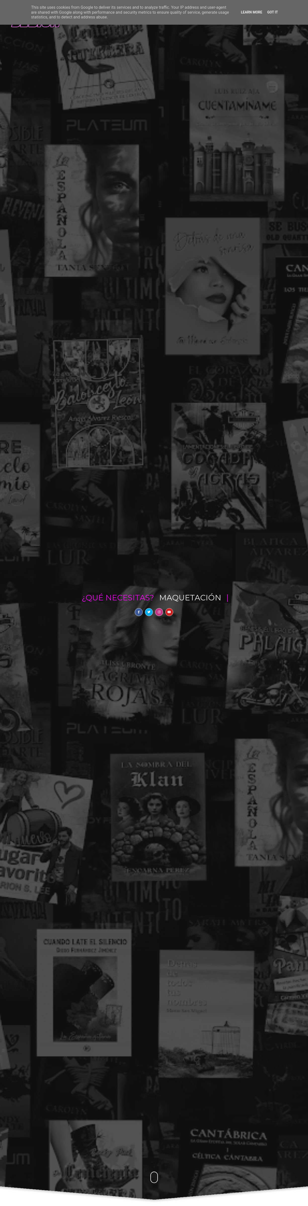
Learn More (251, 12)
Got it (272, 12)
